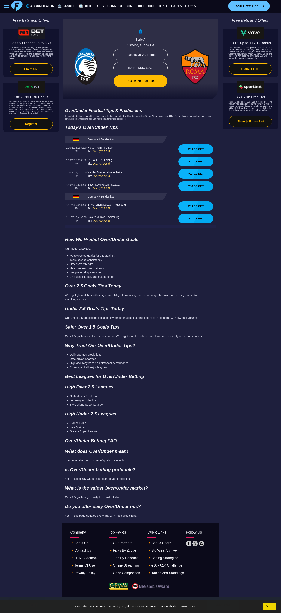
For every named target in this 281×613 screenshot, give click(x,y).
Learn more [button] (187, 606)
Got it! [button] (269, 606)
